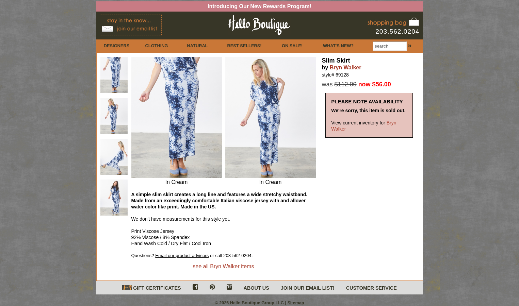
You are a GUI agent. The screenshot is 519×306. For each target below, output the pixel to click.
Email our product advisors (182, 255)
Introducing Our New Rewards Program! (259, 6)
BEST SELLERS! (244, 45)
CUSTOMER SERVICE (371, 288)
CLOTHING (156, 45)
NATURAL (197, 45)
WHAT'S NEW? (338, 45)
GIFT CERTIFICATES (151, 288)
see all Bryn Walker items (223, 266)
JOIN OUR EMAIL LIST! (308, 288)
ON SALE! (292, 45)
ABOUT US (256, 288)
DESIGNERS (116, 45)
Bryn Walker (345, 67)
